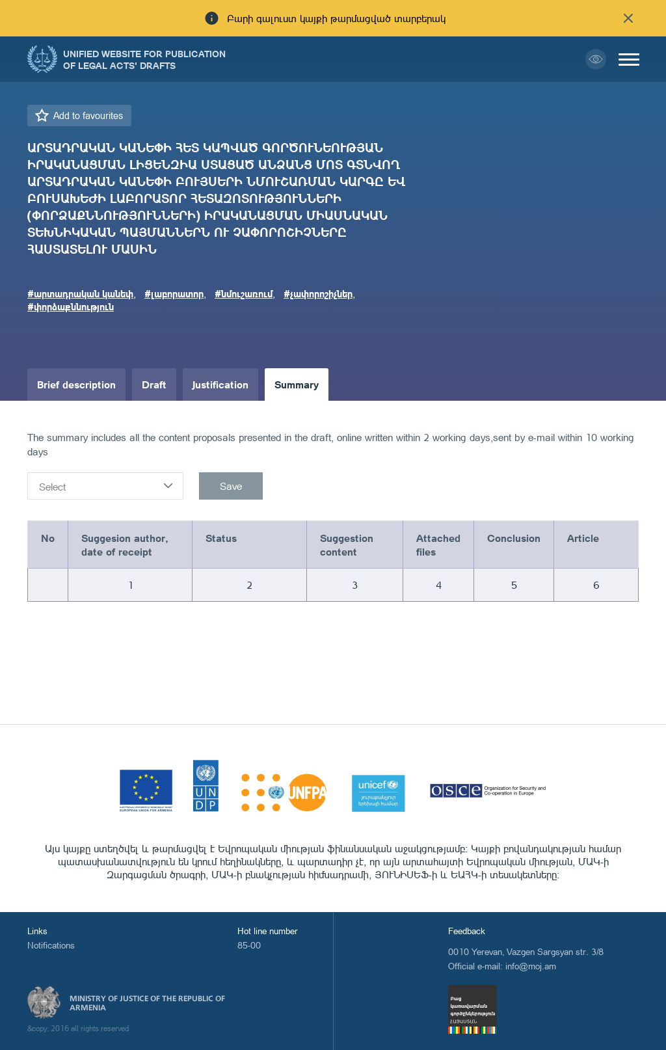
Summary (296, 384)
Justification (220, 384)
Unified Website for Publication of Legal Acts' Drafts (144, 59)
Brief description (76, 384)
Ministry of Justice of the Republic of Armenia (147, 1003)
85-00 (249, 944)
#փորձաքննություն (70, 306)
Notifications (51, 944)
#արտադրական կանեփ (80, 293)
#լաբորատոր (174, 293)
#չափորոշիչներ (318, 293)
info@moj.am (530, 965)
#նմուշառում (244, 293)
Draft (154, 384)
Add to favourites (88, 115)
